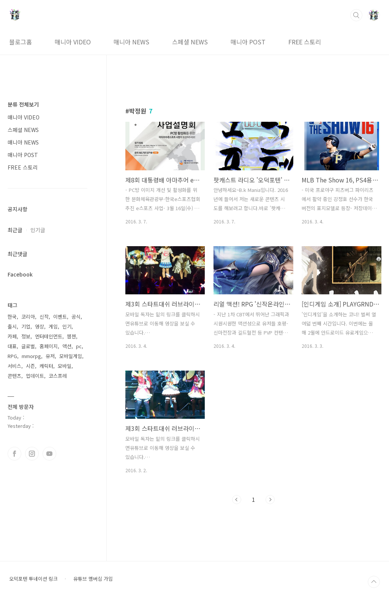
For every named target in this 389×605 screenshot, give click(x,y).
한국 (12, 316)
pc (79, 346)
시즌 (30, 365)
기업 (25, 326)
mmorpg (31, 356)
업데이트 (35, 375)
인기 (66, 326)
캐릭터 (46, 365)
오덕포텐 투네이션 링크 (33, 579)
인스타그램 (32, 453)
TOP (374, 582)
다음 (270, 499)
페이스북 (14, 453)
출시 (12, 326)
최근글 (15, 230)
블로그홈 (20, 41)
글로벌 (28, 346)
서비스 (14, 365)
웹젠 (71, 336)
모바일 (64, 365)
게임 (53, 326)
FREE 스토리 (304, 41)
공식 (76, 316)
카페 (12, 336)
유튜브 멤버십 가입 (93, 579)
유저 (50, 356)
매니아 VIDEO (73, 41)
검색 (356, 15)
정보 (25, 336)
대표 (12, 346)
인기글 (37, 230)
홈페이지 (49, 346)
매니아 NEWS (131, 41)
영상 (39, 326)
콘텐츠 (14, 375)
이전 (236, 499)
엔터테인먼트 (48, 336)
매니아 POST (248, 41)
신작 (44, 316)
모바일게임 (70, 356)
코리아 (28, 316)
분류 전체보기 (23, 104)
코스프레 (58, 375)
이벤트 (60, 316)
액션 (66, 346)
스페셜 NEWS (190, 41)
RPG (12, 356)
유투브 (49, 453)
